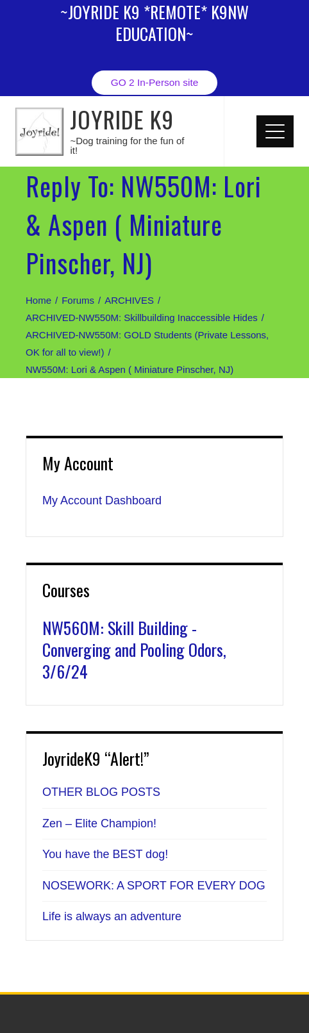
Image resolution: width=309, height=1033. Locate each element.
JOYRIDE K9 (122, 119)
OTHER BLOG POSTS (101, 792)
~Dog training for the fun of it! (127, 145)
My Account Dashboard (102, 500)
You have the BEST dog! (105, 854)
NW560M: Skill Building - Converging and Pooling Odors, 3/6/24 (134, 649)
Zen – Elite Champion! (99, 823)
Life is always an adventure (111, 916)
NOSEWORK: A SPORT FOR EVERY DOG (153, 885)
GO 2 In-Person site (155, 82)
